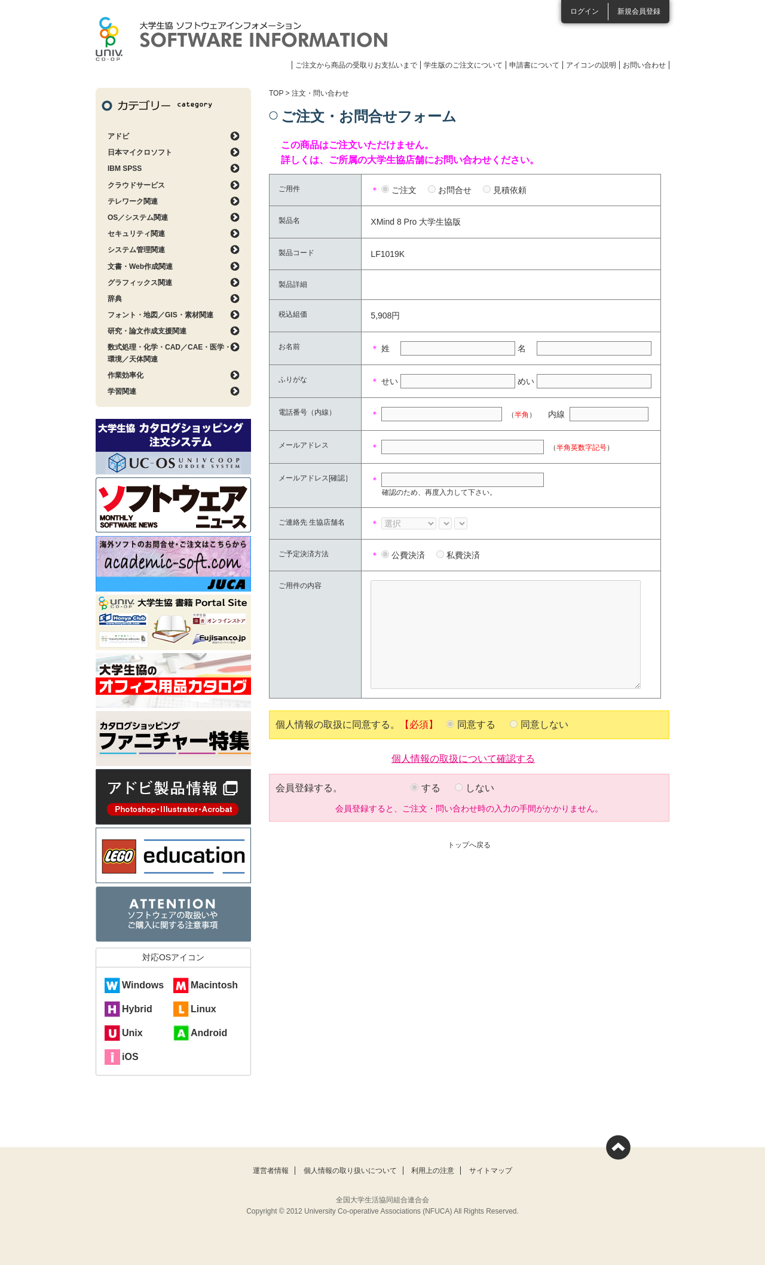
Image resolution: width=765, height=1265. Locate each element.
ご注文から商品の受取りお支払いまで (356, 65)
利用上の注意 (432, 1170)
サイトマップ (490, 1170)
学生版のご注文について (463, 65)
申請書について (534, 65)
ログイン (584, 11)
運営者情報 (271, 1170)
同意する (476, 724)
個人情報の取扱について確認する (463, 758)
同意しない (544, 724)
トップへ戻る (469, 845)
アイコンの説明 (591, 65)
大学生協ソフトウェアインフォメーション (241, 39)
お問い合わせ (644, 65)
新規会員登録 (638, 11)
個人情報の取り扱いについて (350, 1170)
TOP (276, 93)
